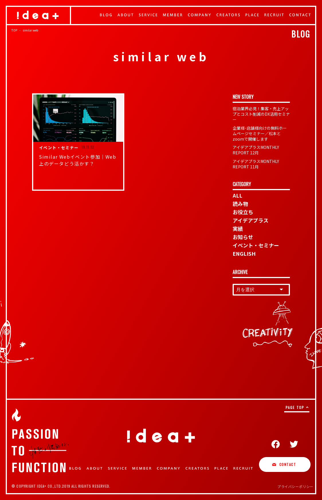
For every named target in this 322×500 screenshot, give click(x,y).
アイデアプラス (250, 220)
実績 (238, 228)
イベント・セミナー (256, 245)
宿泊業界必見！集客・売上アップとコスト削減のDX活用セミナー (261, 114)
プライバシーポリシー (295, 486)
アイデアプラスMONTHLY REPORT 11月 (256, 164)
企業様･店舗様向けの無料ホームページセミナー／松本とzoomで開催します (260, 133)
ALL (237, 195)
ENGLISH (244, 253)
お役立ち (243, 212)
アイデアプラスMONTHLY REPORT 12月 (256, 149)
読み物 (240, 203)
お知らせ (243, 237)
